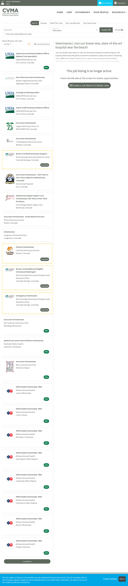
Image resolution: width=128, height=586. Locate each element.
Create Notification (42, 44)
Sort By (6, 44)
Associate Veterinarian (26, 123)
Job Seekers (105, 2)
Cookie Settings (110, 579)
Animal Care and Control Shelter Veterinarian (23, 340)
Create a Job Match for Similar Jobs (89, 85)
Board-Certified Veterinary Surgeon (31, 153)
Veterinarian (9, 232)
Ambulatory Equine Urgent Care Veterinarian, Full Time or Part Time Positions (31, 198)
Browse (44, 23)
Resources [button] (118, 12)
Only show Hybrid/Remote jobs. (19, 34)
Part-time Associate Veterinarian (30, 77)
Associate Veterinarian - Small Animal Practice (24, 216)
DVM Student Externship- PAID (29, 387)
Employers (120, 2)
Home (60, 12)
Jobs (69, 12)
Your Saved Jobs (89, 23)
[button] (119, 30)
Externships (82, 12)
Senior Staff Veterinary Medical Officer (32, 107)
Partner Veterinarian (25, 247)
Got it (122, 579)
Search (34, 23)
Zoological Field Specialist (27, 92)
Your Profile (101, 12)
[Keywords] (27, 30)
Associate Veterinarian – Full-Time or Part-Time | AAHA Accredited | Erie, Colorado (32, 177)
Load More (27, 561)
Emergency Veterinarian (26, 295)
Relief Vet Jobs (56, 23)
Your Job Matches (73, 23)
